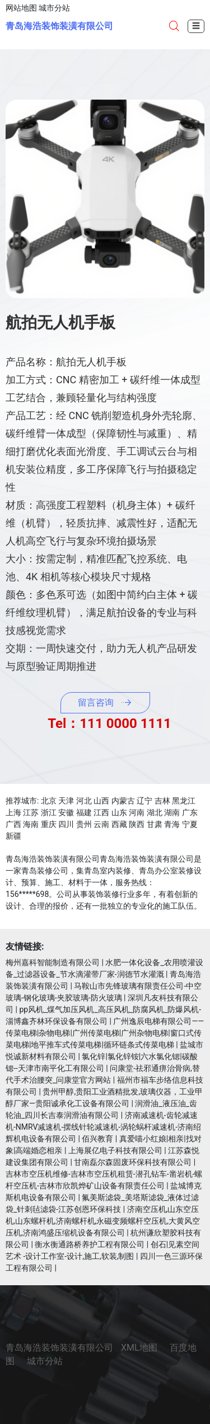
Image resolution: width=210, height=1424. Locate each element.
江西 (101, 812)
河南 (136, 812)
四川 (66, 824)
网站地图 (21, 7)
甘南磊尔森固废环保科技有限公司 (133, 1162)
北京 (49, 800)
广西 (13, 824)
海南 (31, 824)
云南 (101, 824)
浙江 (49, 812)
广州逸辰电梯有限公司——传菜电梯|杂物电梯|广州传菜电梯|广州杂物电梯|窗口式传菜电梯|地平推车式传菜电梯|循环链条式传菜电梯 (105, 1033)
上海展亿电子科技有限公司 (115, 1150)
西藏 (119, 824)
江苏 (31, 812)
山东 (119, 812)
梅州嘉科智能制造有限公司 (53, 962)
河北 (84, 800)
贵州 (84, 824)
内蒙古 (123, 800)
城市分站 (54, 7)
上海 (13, 812)
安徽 (66, 812)
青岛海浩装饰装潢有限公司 (59, 26)
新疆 (13, 835)
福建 (84, 812)
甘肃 (154, 824)
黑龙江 (183, 800)
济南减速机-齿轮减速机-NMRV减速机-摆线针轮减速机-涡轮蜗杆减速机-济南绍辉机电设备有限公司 (103, 1127)
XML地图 (139, 1347)
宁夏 (190, 824)
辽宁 (144, 800)
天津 (66, 800)
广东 (190, 812)
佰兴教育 (97, 1138)
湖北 (154, 812)
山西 (101, 800)
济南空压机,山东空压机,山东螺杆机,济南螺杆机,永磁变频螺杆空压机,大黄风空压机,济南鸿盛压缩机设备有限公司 (103, 1221)
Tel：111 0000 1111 (109, 723)
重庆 (49, 824)
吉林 (162, 800)
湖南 (172, 812)
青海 (172, 824)
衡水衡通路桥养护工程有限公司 (89, 1244)
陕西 (136, 824)
